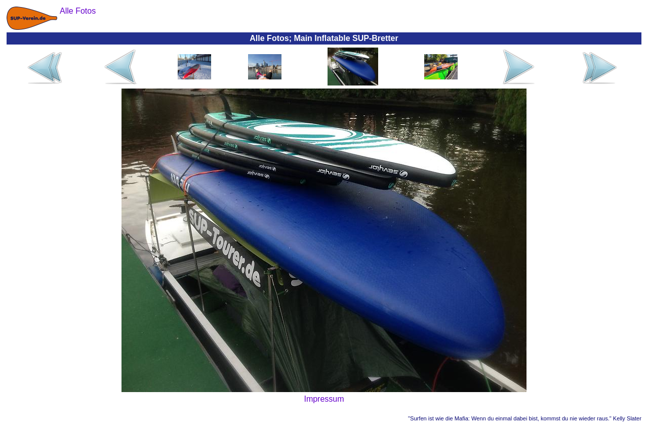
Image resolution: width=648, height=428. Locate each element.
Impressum (324, 399)
